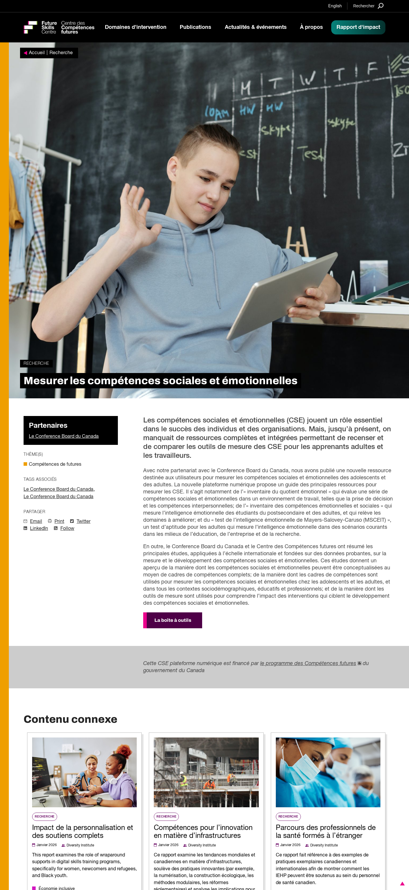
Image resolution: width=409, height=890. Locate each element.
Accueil (37, 53)
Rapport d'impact (358, 27)
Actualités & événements (256, 27)
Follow (67, 528)
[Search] (368, 5)
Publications (195, 27)
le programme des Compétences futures (308, 663)
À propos (311, 27)
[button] (401, 883)
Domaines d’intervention (135, 27)
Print (59, 521)
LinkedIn (39, 528)
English (335, 6)
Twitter (83, 521)
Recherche (61, 53)
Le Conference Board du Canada (64, 436)
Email (36, 521)
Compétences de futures (55, 464)
